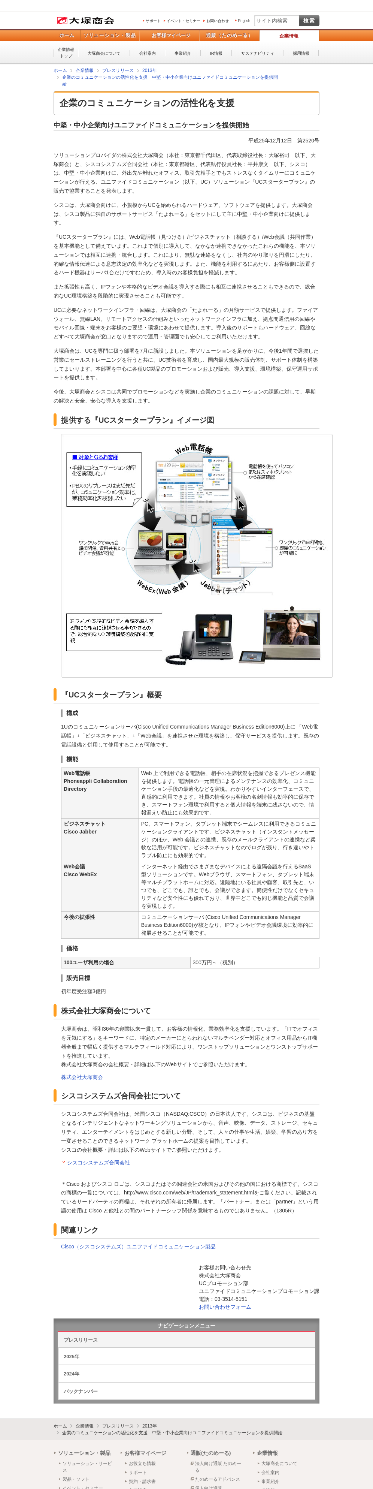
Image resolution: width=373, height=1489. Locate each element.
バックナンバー (81, 1391)
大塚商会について (104, 53)
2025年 (71, 1356)
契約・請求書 (142, 1481)
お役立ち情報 (142, 1463)
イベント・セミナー (183, 21)
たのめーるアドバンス (217, 1479)
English (244, 21)
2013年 (149, 1426)
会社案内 (147, 53)
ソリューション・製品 (110, 35)
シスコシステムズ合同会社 (98, 1163)
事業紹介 (183, 53)
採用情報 (301, 53)
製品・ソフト (76, 1479)
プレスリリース (81, 1340)
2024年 (71, 1374)
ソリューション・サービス (87, 1467)
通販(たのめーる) (211, 1453)
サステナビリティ (257, 53)
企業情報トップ (66, 52)
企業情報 (289, 36)
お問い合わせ (217, 21)
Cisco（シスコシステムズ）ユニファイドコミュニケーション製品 (138, 1247)
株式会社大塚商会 (82, 1077)
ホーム (67, 35)
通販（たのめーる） (229, 35)
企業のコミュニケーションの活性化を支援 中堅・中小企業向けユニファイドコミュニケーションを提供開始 (172, 1432)
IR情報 (216, 53)
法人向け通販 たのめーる (218, 1467)
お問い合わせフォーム (225, 1307)
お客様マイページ (171, 35)
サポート (153, 21)
